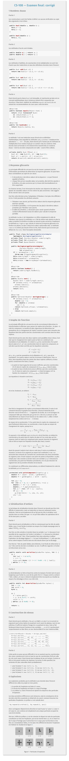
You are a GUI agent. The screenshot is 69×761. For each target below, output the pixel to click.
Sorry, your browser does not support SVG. (34, 738)
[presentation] (17, 142)
